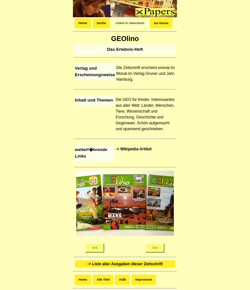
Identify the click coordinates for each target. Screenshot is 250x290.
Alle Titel (103, 279)
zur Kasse (161, 23)
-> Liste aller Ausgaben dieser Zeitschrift (124, 264)
